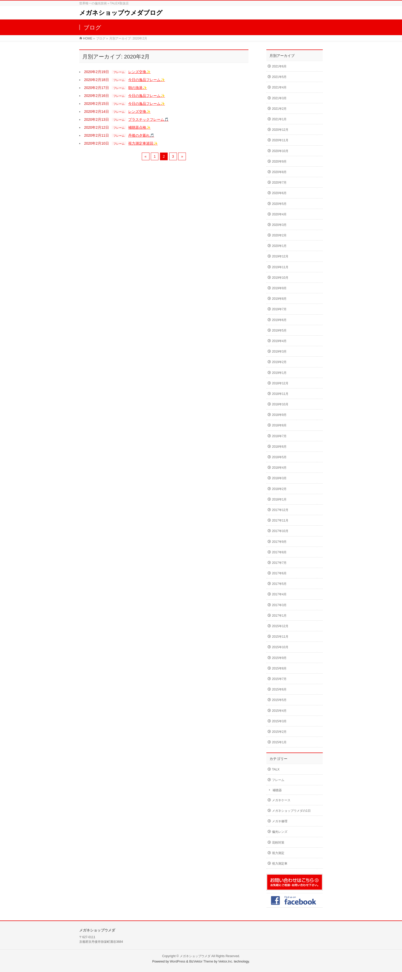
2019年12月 (280, 256)
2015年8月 (279, 668)
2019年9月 (279, 288)
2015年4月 (279, 711)
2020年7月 (279, 182)
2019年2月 (279, 362)
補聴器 (277, 790)
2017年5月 (279, 584)
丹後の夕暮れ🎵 (141, 135)
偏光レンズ (279, 832)
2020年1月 (279, 246)
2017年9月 (279, 542)
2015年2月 (279, 732)
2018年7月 (279, 436)
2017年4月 (279, 594)
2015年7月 (279, 679)
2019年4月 (279, 341)
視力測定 (278, 853)
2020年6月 (279, 193)
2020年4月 (279, 214)
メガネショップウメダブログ (121, 12)
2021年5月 (279, 77)
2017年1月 (279, 615)
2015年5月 (279, 700)
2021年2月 (279, 109)
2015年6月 (279, 689)
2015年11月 (280, 636)
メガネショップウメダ (195, 956)
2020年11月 (280, 140)
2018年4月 (279, 467)
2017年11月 (280, 520)
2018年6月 (279, 446)
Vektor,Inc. (225, 961)
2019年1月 (279, 373)
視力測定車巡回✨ (143, 143)
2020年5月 (279, 204)
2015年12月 (280, 626)
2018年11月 (280, 394)
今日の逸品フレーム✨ (146, 80)
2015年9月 (279, 658)
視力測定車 (279, 863)
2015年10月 (280, 647)
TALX (275, 769)
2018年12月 (280, 383)
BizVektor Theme (201, 961)
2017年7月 (279, 563)
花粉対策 (278, 842)
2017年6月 (279, 573)
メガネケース (281, 800)
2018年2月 (279, 489)
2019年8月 (279, 298)
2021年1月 (279, 119)
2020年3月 (279, 225)
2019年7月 (279, 309)
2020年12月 (280, 130)
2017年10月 (280, 531)
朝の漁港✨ (137, 88)
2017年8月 (279, 552)
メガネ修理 (279, 821)
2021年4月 (279, 87)
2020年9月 (279, 161)
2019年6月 (279, 320)
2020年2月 (279, 235)
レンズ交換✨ (139, 72)
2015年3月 (279, 721)
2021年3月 (279, 98)
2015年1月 (279, 742)
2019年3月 (279, 351)
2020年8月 (279, 172)
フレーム (119, 72)
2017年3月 (279, 605)
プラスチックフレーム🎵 (148, 119)
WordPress (177, 961)
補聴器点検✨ (139, 127)
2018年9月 (279, 415)
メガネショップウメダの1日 (291, 811)
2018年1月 (279, 499)
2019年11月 (280, 267)
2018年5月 (279, 457)
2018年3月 (279, 478)
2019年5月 (279, 330)
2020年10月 (280, 151)
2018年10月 (280, 404)
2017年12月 (280, 510)
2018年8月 (279, 425)
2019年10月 (280, 277)
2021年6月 (279, 66)
